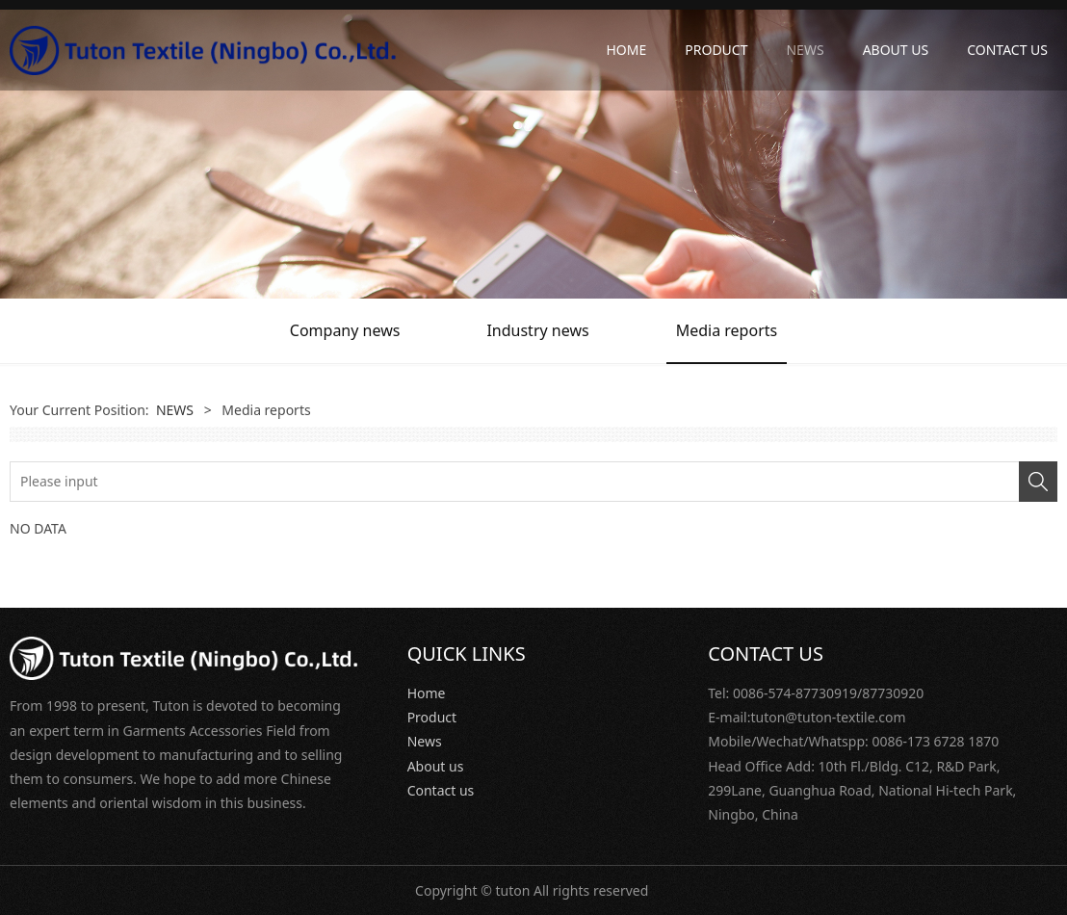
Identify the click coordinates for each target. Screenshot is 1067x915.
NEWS (804, 49)
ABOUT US (896, 49)
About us (435, 766)
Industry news (537, 330)
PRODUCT (716, 49)
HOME (626, 49)
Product (431, 717)
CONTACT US (1007, 49)
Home (426, 693)
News (424, 741)
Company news (345, 330)
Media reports (727, 330)
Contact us (441, 790)
